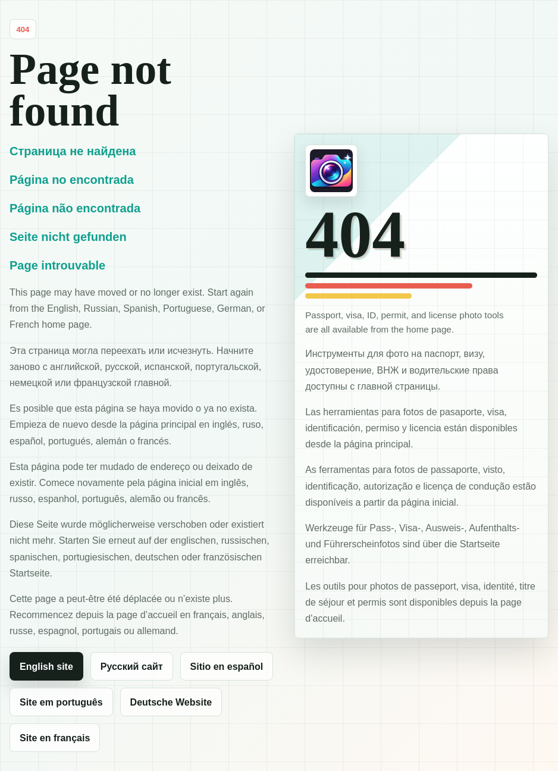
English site (46, 667)
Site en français (55, 738)
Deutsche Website (171, 702)
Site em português (61, 702)
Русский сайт (132, 667)
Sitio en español (227, 667)
